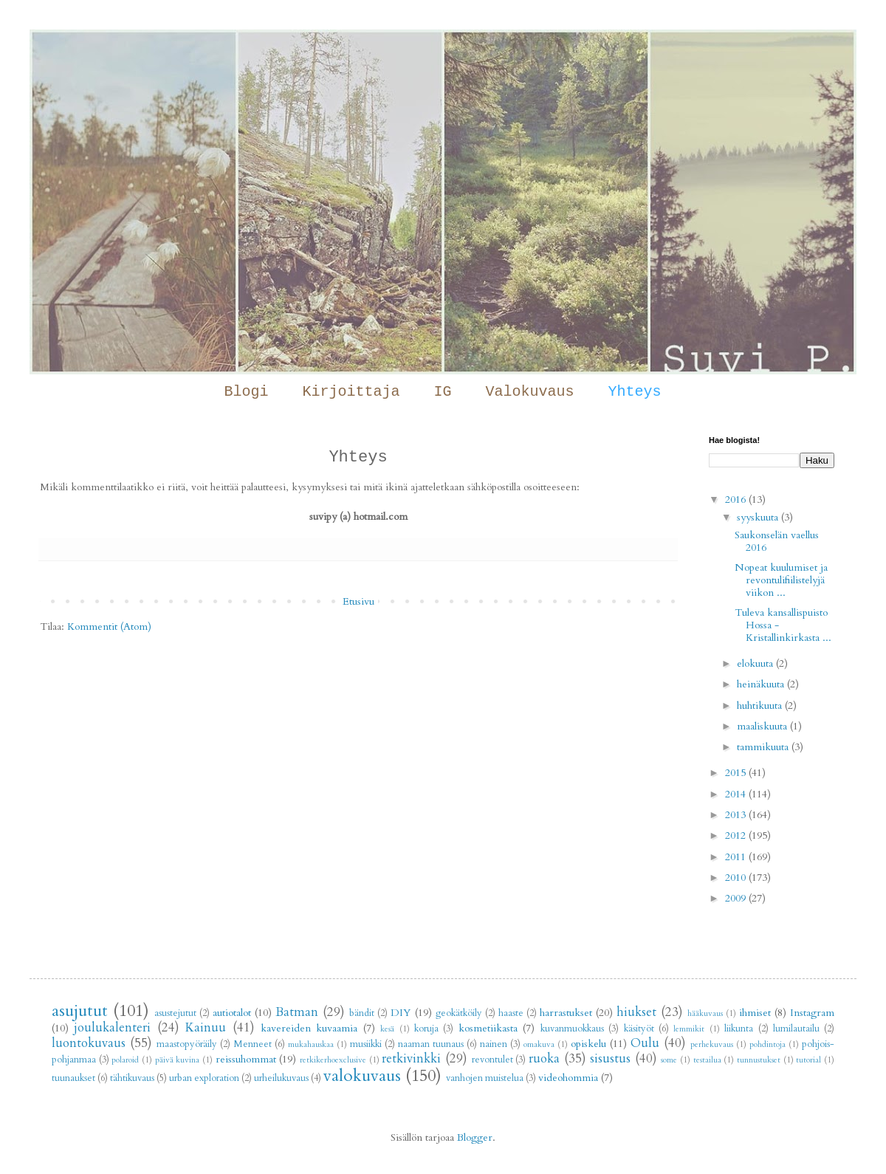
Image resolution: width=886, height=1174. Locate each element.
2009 (737, 898)
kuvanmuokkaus (572, 1029)
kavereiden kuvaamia (309, 1028)
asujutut (80, 1011)
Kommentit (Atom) (109, 626)
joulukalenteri (112, 1027)
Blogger (474, 1137)
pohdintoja (767, 1044)
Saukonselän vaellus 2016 (777, 541)
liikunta (738, 1029)
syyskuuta (759, 517)
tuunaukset (73, 1078)
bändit (361, 1013)
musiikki (366, 1044)
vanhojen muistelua (484, 1078)
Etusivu (358, 601)
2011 (737, 857)
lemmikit (688, 1028)
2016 (737, 499)
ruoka (544, 1058)
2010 (737, 878)
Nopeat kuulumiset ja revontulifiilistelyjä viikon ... (781, 580)
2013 (737, 815)
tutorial (808, 1059)
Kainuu (205, 1027)
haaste (510, 1013)
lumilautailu (796, 1029)
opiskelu (588, 1044)
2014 (737, 794)
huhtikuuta (761, 705)
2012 (737, 835)
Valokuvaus (530, 391)
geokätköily (459, 1013)
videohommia (568, 1078)
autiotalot (232, 1013)
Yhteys (635, 391)
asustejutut (175, 1013)
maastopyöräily (187, 1044)
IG (442, 391)
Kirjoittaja (350, 391)
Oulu (645, 1042)
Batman (296, 1011)
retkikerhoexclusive (333, 1059)
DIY (401, 1013)
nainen (493, 1044)
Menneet (252, 1044)
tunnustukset (758, 1059)
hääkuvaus (705, 1013)
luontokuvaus (89, 1042)
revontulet (492, 1060)
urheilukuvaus (281, 1078)
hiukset (636, 1011)
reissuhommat (246, 1059)
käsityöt (639, 1029)
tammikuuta (764, 747)
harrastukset (566, 1013)
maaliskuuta (763, 726)
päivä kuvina (177, 1059)
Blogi (246, 391)
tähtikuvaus (132, 1078)
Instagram (812, 1013)
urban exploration (204, 1078)
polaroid (125, 1059)
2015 (737, 773)
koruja (426, 1029)
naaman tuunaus (431, 1044)
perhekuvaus (711, 1044)
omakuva (538, 1044)
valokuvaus (362, 1076)
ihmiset (755, 1013)
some (669, 1059)
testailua (707, 1059)
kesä (387, 1028)
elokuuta (756, 663)
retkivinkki (411, 1058)
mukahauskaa (311, 1044)
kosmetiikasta (488, 1028)
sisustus (610, 1058)
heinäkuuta (762, 684)
